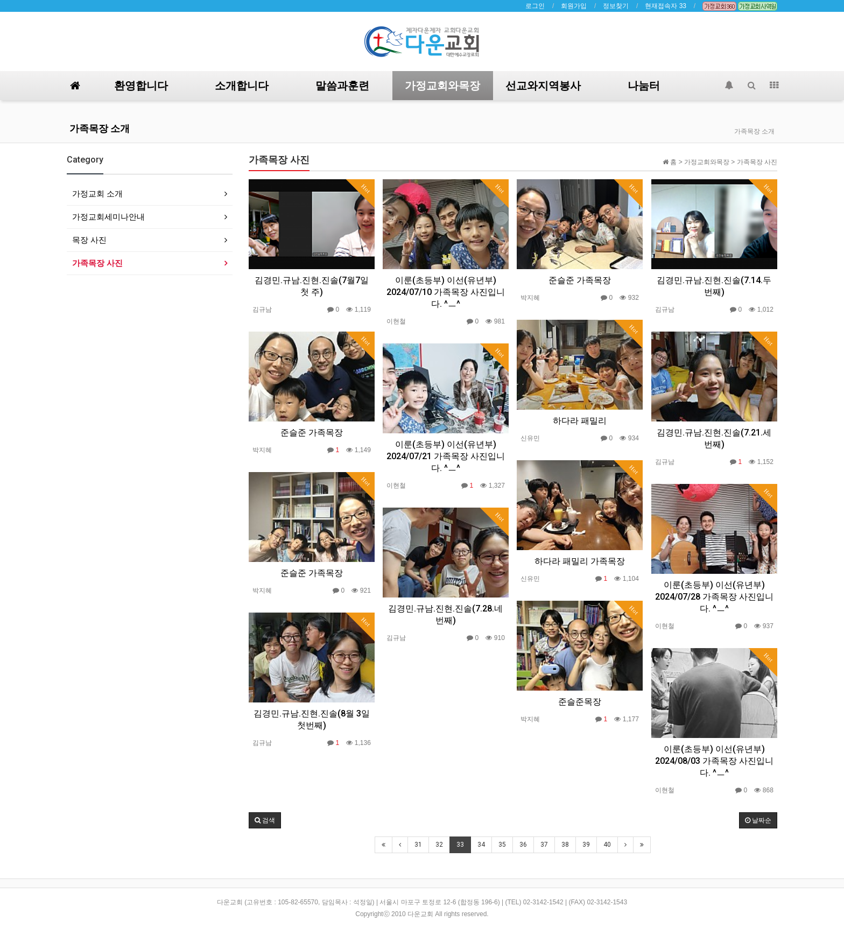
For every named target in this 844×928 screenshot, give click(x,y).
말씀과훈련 (342, 85)
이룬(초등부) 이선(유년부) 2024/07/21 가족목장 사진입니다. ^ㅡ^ (445, 456)
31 (418, 844)
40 (607, 844)
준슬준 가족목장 (579, 280)
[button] (265, 820)
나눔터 (644, 85)
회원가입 (574, 6)
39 (586, 844)
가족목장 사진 (97, 263)
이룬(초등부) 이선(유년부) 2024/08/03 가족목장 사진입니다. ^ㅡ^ (714, 761)
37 (544, 844)
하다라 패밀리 (580, 421)
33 (460, 844)
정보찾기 (616, 6)
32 (439, 844)
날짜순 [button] (758, 820)
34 (481, 844)
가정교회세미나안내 (108, 216)
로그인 (535, 6)
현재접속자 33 (665, 6)
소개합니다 (242, 85)
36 (523, 844)
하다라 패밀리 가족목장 (579, 561)
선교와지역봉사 (543, 85)
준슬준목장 (579, 702)
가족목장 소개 (99, 128)
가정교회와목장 (442, 85)
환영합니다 (141, 85)
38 (565, 844)
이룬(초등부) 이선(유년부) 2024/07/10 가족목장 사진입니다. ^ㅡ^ (445, 292)
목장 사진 (89, 239)
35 (502, 844)
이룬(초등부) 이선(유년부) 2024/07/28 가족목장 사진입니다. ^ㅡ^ (714, 597)
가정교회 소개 (97, 193)
